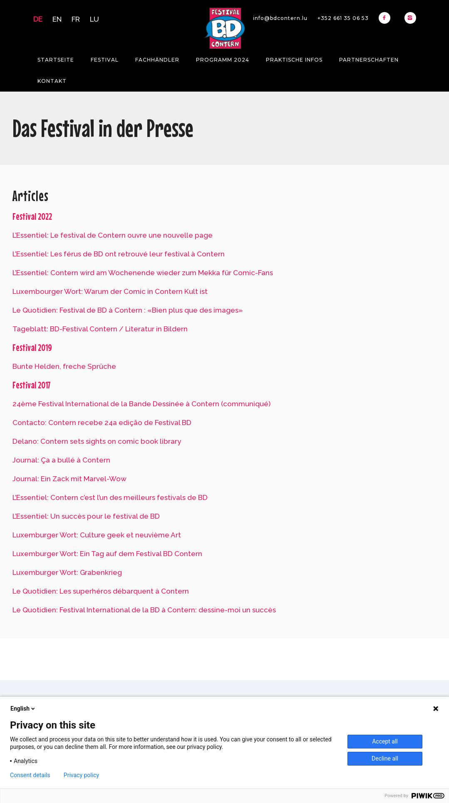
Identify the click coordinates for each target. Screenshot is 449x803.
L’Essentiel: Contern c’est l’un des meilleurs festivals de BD (110, 497)
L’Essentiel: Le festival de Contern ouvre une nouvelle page (112, 235)
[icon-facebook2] (387, 18)
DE (37, 19)
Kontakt (52, 81)
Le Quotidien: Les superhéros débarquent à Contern (100, 591)
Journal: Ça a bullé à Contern (61, 460)
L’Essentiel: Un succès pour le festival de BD (86, 516)
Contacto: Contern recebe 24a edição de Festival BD (101, 422)
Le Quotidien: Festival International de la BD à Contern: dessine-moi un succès (144, 610)
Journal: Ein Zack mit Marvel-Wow (69, 479)
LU (94, 19)
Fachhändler (157, 60)
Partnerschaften (369, 60)
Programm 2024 (222, 60)
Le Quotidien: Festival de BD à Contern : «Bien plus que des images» (127, 310)
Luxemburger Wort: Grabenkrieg (67, 572)
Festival (105, 60)
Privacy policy (81, 775)
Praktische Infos (294, 60)
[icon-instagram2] (410, 18)
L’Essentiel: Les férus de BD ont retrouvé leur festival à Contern (118, 254)
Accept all (385, 741)
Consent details (30, 775)
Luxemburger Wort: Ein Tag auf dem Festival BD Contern (107, 553)
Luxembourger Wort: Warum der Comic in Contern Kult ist (110, 291)
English (23, 708)
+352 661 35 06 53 (343, 18)
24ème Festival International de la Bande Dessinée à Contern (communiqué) (141, 404)
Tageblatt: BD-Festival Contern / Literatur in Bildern (100, 329)
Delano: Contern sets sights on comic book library (96, 441)
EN (57, 19)
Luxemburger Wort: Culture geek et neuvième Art (96, 535)
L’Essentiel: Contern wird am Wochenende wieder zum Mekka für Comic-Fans (142, 272)
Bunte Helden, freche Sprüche (64, 366)
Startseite (55, 60)
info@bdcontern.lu (280, 18)
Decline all (385, 758)
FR (76, 19)
